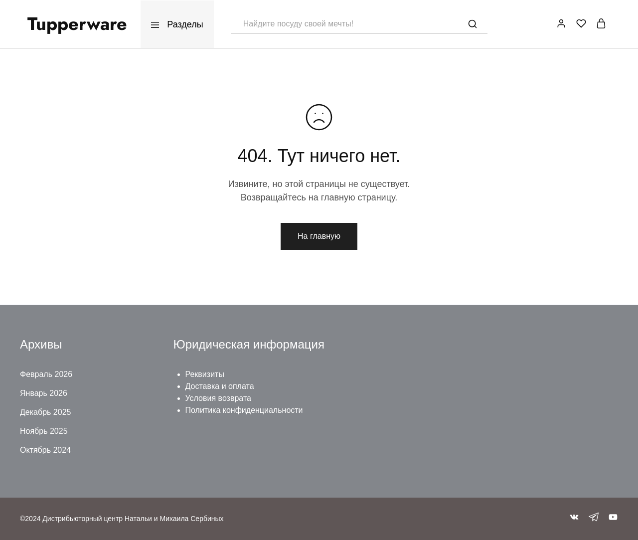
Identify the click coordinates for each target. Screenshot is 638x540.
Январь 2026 (43, 393)
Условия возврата (218, 398)
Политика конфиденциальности (244, 410)
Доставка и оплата (219, 386)
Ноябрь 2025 (44, 431)
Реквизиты (204, 374)
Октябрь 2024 (45, 450)
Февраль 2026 (46, 374)
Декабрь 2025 (45, 412)
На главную (319, 236)
